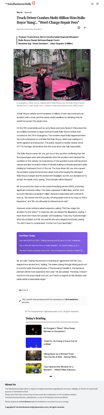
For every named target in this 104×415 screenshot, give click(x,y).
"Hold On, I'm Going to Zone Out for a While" (60, 342)
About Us (10, 384)
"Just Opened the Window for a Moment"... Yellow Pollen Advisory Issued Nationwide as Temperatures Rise (59, 368)
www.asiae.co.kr (41, 407)
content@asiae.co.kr (27, 402)
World (19, 12)
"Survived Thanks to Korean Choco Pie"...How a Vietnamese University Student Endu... (52, 251)
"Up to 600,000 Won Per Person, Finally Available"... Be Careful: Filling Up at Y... (49, 246)
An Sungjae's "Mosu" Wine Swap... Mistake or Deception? (60, 330)
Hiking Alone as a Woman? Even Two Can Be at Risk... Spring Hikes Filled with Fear (60, 356)
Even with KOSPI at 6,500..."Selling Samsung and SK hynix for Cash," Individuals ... (50, 241)
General (28, 12)
